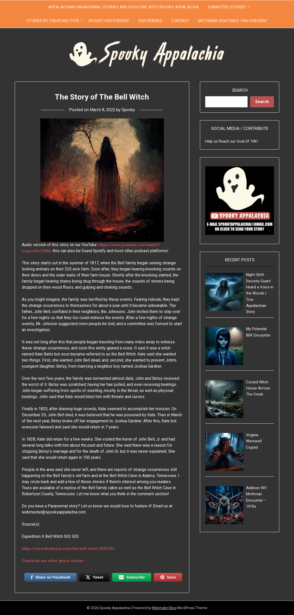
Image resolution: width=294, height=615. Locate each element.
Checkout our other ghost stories (54, 560)
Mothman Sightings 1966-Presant (233, 20)
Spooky (129, 109)
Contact (180, 20)
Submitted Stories (227, 7)
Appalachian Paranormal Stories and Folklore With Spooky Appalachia (123, 7)
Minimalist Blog (164, 608)
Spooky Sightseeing (109, 20)
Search (240, 90)
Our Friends (150, 20)
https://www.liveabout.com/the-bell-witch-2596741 (70, 548)
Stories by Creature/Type (53, 20)
